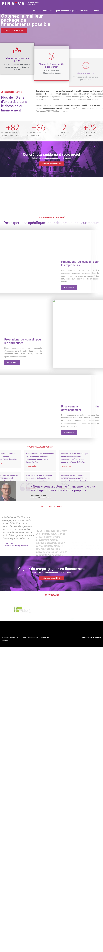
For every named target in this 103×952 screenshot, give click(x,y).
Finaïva (34, 11)
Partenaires (84, 11)
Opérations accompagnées (66, 11)
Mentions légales (9, 637)
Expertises (45, 11)
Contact (96, 11)
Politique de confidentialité (27, 637)
